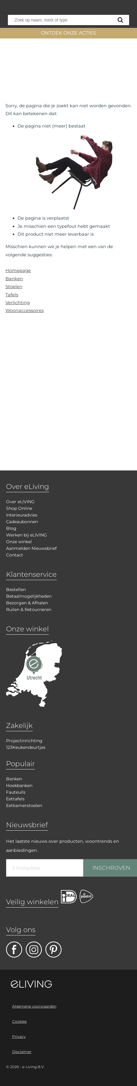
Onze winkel (19, 541)
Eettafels (15, 799)
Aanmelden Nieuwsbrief (31, 548)
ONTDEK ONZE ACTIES (68, 33)
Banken (14, 278)
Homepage (18, 270)
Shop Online (19, 508)
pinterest (53, 950)
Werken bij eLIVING (26, 535)
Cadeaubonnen (22, 521)
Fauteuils (15, 792)
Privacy (19, 1036)
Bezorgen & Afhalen (27, 603)
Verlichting (17, 302)
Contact (14, 555)
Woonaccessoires (24, 310)
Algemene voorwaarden (34, 1006)
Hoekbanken (19, 785)
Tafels (11, 294)
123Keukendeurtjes (25, 747)
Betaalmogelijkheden (29, 596)
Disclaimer (22, 1051)
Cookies (19, 1021)
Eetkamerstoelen (24, 805)
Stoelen (13, 286)
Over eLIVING (20, 501)
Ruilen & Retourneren (28, 609)
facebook (14, 950)
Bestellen (16, 589)
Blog (11, 528)
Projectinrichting (24, 740)
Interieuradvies (21, 515)
